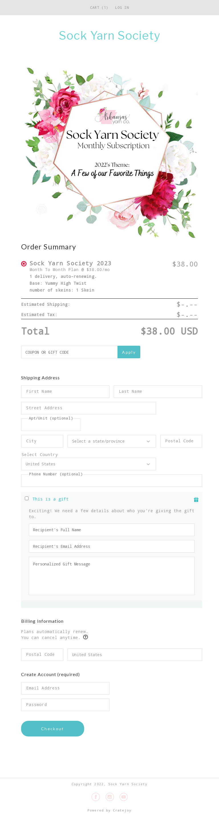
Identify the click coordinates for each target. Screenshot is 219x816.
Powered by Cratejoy (109, 810)
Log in (122, 7)
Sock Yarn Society (109, 35)
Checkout (52, 728)
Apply (129, 352)
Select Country (88, 454)
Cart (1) (99, 7)
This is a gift (51, 499)
